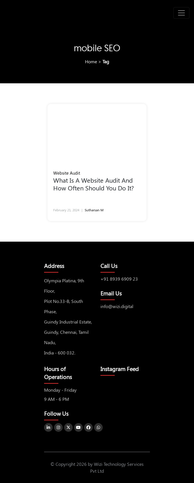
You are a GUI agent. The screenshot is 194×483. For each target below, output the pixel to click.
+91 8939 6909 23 (119, 279)
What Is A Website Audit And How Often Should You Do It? (95, 184)
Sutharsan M (94, 210)
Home (91, 61)
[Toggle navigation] (181, 13)
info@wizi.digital (116, 306)
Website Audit (66, 173)
